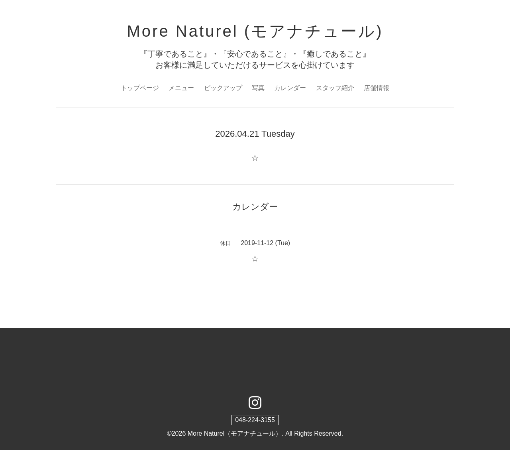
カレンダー (290, 87)
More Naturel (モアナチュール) (255, 31)
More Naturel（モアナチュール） (235, 433)
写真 (258, 87)
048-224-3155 (255, 420)
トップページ (140, 87)
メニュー (181, 87)
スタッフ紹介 (335, 87)
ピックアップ (223, 87)
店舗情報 (376, 87)
